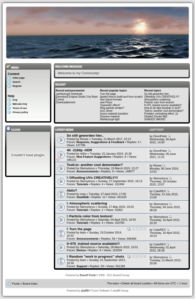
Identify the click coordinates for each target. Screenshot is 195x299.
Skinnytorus (87, 168)
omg (82, 193)
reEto (83, 153)
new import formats (111, 99)
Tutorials (82, 184)
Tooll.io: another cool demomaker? (163, 110)
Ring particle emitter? (112, 108)
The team (113, 283)
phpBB (85, 290)
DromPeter (160, 136)
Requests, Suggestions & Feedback (100, 142)
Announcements (87, 171)
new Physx (106, 102)
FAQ (15, 100)
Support (81, 266)
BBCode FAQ (20, 104)
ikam (83, 232)
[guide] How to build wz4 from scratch (121, 96)
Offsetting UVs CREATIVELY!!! (161, 96)
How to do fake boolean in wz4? (162, 108)
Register (17, 86)
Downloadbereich (65, 102)
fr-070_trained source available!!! (163, 105)
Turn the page (108, 93)
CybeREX (159, 191)
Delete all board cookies (136, 283)
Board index (30, 283)
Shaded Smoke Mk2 (155, 116)
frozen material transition (114, 113)
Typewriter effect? (110, 105)
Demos (81, 250)
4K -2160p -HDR (79, 150)
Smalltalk (82, 197)
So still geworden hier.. (157, 93)
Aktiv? (72, 190)
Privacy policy (20, 112)
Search (16, 82)
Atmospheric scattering (157, 99)
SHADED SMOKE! (154, 119)
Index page (19, 78)
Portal (16, 283)
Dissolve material (110, 116)
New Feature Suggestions (93, 156)
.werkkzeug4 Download (69, 93)
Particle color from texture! (159, 102)
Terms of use (20, 108)
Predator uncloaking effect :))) (161, 113)
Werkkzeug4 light (110, 119)
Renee (84, 139)
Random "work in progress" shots (96, 256)
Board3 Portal (87, 275)
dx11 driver (106, 110)
